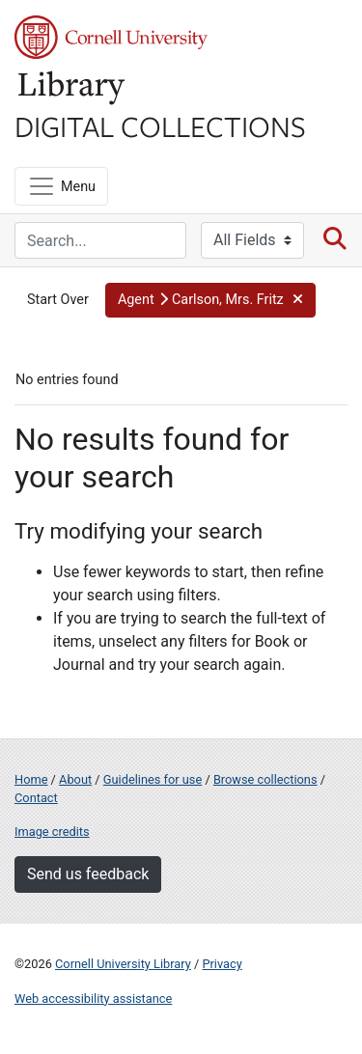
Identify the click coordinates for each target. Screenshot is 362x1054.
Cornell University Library (123, 964)
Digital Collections (160, 125)
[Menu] (61, 186)
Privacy (221, 964)
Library (72, 88)
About (75, 779)
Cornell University (111, 37)
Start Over (58, 299)
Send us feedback (88, 874)
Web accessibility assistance (93, 998)
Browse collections (265, 779)
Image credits (52, 831)
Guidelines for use (152, 779)
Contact (36, 797)
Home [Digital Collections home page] (30, 779)
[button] (210, 300)
